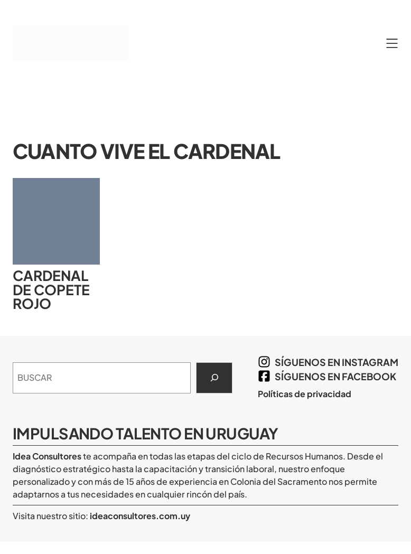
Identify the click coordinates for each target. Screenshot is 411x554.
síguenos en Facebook (335, 376)
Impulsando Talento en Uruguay (145, 433)
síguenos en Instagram (336, 362)
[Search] (214, 378)
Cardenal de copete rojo (51, 290)
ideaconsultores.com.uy (139, 515)
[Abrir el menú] (392, 43)
